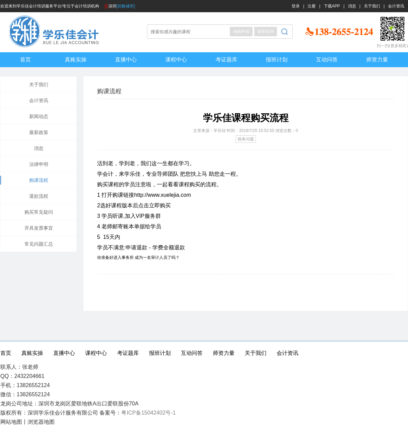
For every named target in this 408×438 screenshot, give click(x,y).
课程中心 (176, 59)
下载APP (332, 6)
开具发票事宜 (38, 228)
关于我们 (372, 6)
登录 (296, 6)
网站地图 (11, 422)
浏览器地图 (41, 422)
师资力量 (377, 59)
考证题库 (226, 59)
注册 (312, 6)
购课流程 (38, 180)
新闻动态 (38, 116)
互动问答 (327, 59)
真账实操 (76, 59)
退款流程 (38, 196)
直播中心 (126, 59)
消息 (352, 6)
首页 (25, 59)
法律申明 (38, 164)
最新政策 (38, 132)
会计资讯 (396, 6)
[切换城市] (125, 6)
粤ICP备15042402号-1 (148, 413)
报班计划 (277, 59)
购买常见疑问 (38, 212)
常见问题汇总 (38, 244)
